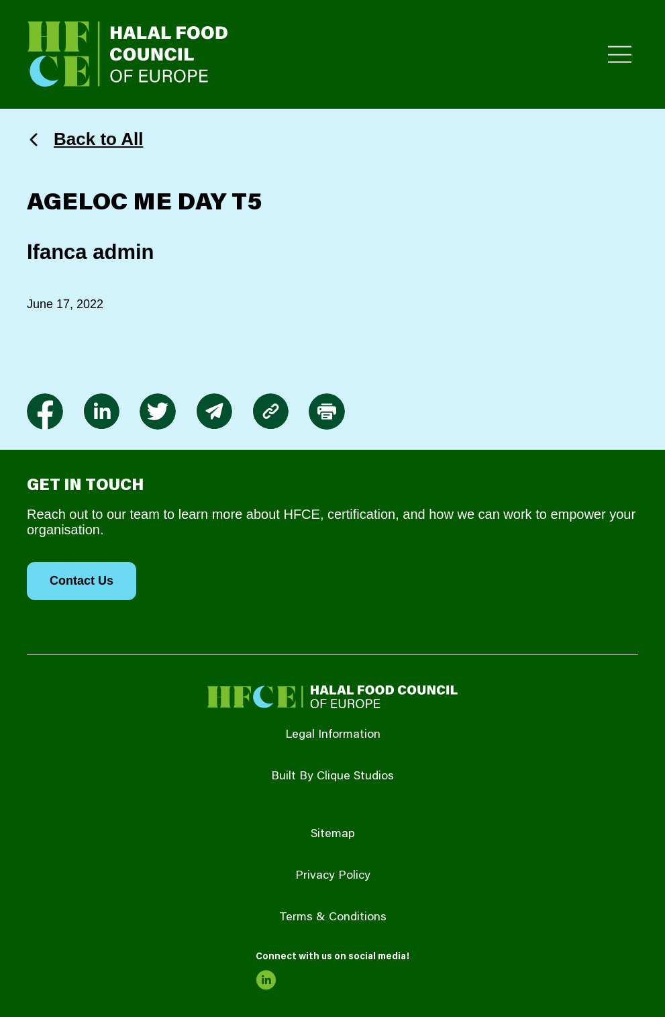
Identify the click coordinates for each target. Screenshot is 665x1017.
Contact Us (81, 580)
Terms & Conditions (333, 918)
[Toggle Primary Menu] (619, 55)
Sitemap (333, 834)
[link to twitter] (158, 411)
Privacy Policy (332, 876)
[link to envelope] (214, 411)
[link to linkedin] (101, 411)
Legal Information (332, 735)
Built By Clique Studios (332, 777)
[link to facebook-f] (45, 411)
